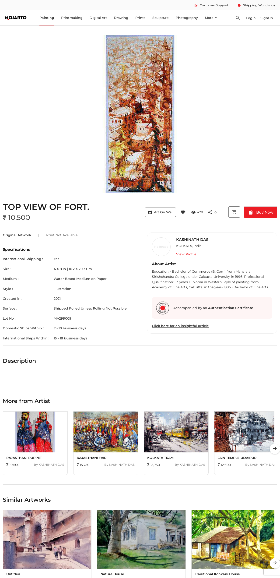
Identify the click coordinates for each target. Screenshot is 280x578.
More (211, 18)
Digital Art (98, 18)
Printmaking (72, 18)
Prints (140, 18)
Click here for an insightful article (180, 326)
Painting (46, 18)
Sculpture (160, 18)
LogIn (251, 18)
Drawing (121, 18)
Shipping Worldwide (256, 5)
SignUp (266, 18)
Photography (187, 18)
